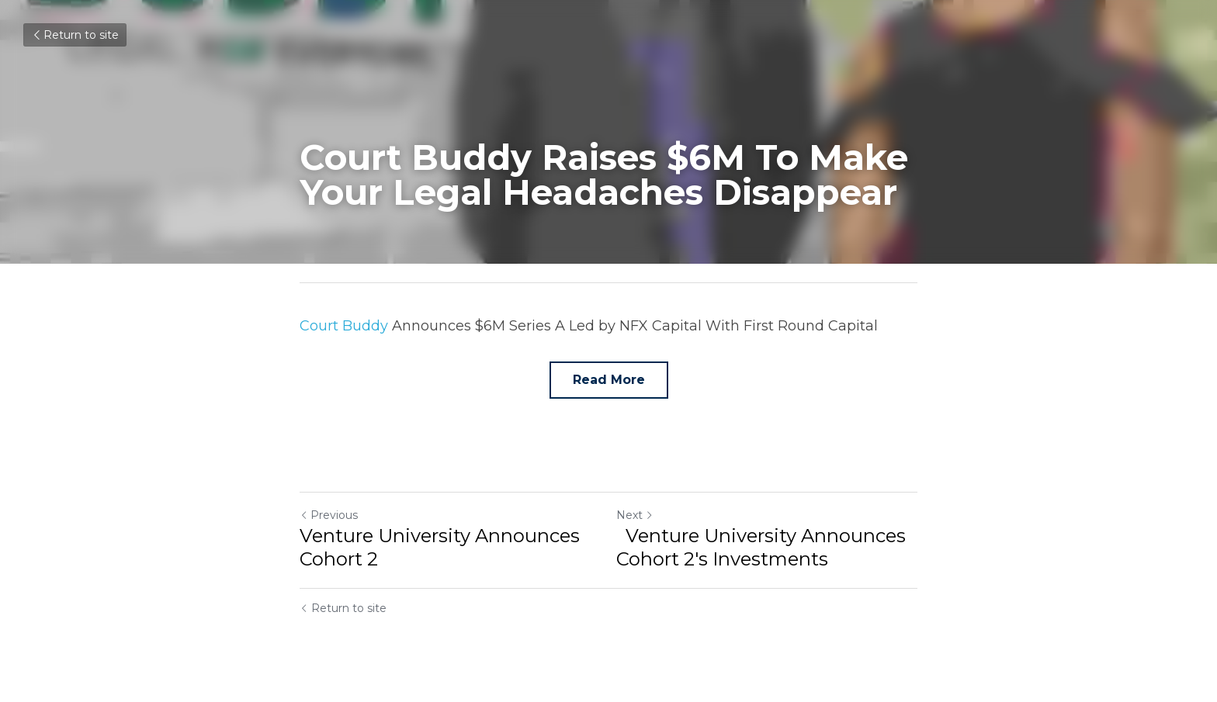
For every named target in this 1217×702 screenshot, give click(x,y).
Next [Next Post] (635, 515)
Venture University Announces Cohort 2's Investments (761, 547)
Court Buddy (344, 325)
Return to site (75, 35)
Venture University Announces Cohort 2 (440, 547)
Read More (609, 379)
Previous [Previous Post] (329, 515)
